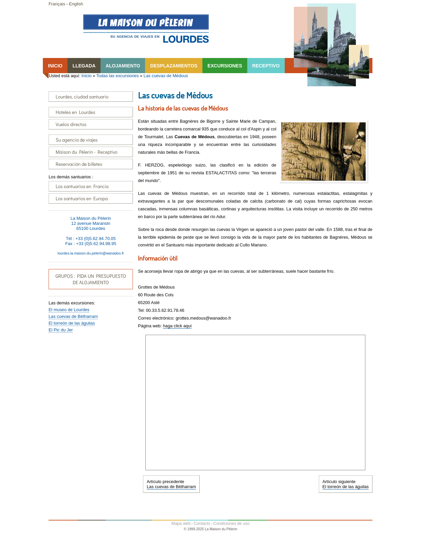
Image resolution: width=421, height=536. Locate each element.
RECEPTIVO (266, 65)
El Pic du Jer (61, 329)
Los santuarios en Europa (82, 198)
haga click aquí (177, 325)
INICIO (55, 65)
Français (57, 3)
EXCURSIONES (224, 65)
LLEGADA (84, 65)
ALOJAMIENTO (123, 65)
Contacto (202, 523)
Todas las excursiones (117, 75)
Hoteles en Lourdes (75, 112)
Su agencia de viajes (76, 140)
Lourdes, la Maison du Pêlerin (145, 28)
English (76, 3)
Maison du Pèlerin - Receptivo (86, 152)
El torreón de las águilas (72, 323)
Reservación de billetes (79, 164)
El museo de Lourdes (69, 309)
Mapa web (181, 523)
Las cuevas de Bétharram (73, 316)
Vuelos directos (71, 124)
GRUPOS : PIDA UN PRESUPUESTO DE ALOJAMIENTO (90, 279)
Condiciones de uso (231, 523)
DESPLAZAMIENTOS (173, 65)
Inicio (87, 75)
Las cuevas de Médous (166, 75)
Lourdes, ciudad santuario (82, 96)
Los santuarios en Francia (82, 186)
